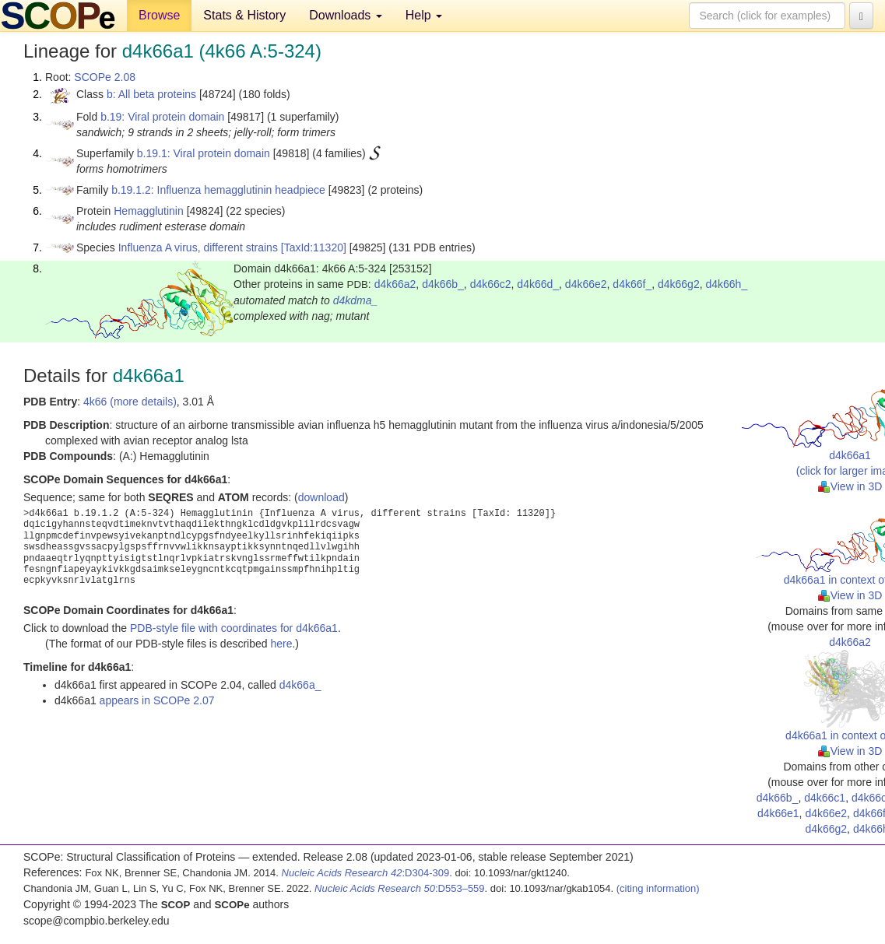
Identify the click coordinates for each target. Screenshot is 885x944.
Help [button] (424, 15)
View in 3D (850, 486)
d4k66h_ (726, 284)
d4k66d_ (538, 284)
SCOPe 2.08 (104, 77)
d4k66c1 (824, 797)
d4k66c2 (490, 284)
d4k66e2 (586, 284)
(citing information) (658, 888)
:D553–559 (399, 888)
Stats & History (244, 15)
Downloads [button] (345, 15)
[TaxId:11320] (313, 247)
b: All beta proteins (151, 94)
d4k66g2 (679, 284)
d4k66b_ (443, 284)
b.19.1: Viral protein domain (203, 153)
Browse (159, 15)
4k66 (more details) (130, 401)
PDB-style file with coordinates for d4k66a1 (234, 628)
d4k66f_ (632, 284)
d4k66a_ (300, 685)
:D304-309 (366, 873)
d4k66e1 (778, 813)
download (321, 497)
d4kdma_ (355, 300)
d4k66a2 (395, 284)
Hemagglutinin (149, 211)
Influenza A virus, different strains (198, 247)
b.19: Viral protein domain (162, 117)
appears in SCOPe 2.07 (157, 700)
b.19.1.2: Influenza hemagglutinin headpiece (218, 190)
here (281, 643)
